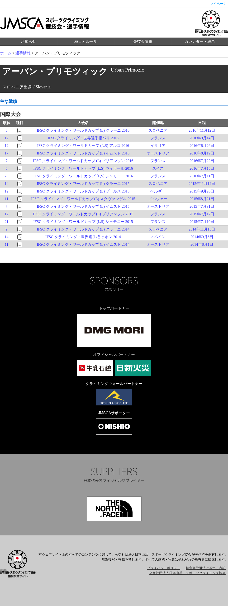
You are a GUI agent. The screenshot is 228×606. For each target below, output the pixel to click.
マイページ (218, 3)
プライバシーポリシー (163, 568)
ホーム (5, 53)
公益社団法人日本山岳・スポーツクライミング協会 (187, 573)
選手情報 (23, 53)
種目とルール (85, 41)
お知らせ (28, 41)
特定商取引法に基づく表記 (206, 568)
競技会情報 (142, 41)
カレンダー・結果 (200, 41)
